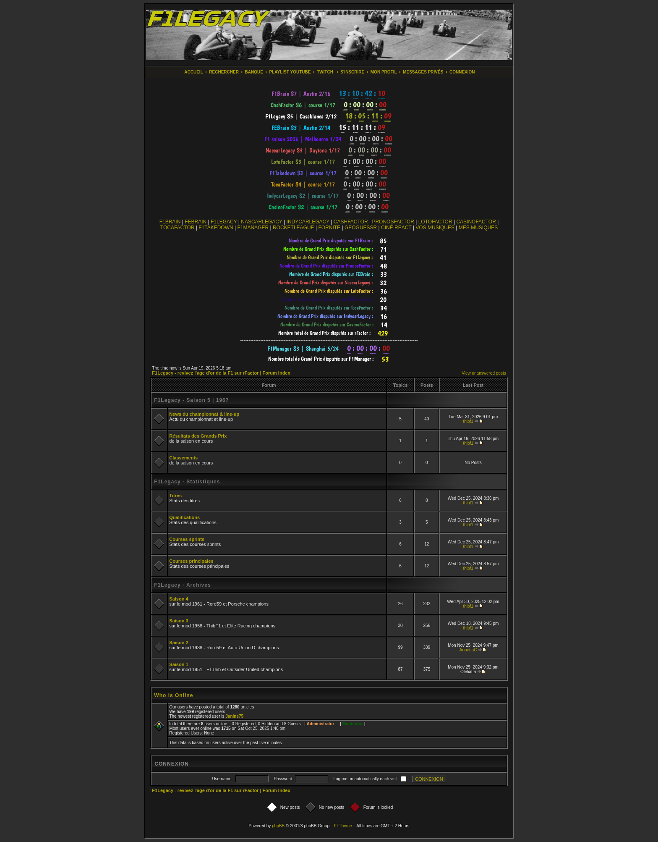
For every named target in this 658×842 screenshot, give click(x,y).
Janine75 (234, 716)
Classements (183, 457)
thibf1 (468, 421)
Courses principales (191, 561)
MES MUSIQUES (478, 228)
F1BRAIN (170, 222)
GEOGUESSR (361, 228)
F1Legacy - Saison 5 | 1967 (191, 400)
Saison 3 (178, 620)
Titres (175, 495)
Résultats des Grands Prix (198, 435)
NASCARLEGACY (261, 222)
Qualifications (184, 517)
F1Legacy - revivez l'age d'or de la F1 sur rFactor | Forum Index (221, 372)
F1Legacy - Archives (182, 585)
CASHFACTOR (351, 222)
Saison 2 (178, 642)
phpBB (278, 826)
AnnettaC (468, 650)
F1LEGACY (224, 222)
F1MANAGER (253, 228)
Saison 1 (178, 664)
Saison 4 (178, 598)
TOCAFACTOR (177, 228)
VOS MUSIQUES (434, 228)
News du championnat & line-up (204, 414)
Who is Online (173, 695)
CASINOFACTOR (476, 222)
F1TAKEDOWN (215, 228)
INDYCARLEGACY (308, 222)
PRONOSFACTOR (393, 222)
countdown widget (329, 94)
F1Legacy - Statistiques (187, 482)
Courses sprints (186, 539)
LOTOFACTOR (435, 222)
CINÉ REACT (396, 228)
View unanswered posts (484, 373)
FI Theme (343, 826)
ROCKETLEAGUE (293, 228)
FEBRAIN (195, 222)
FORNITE (329, 228)
